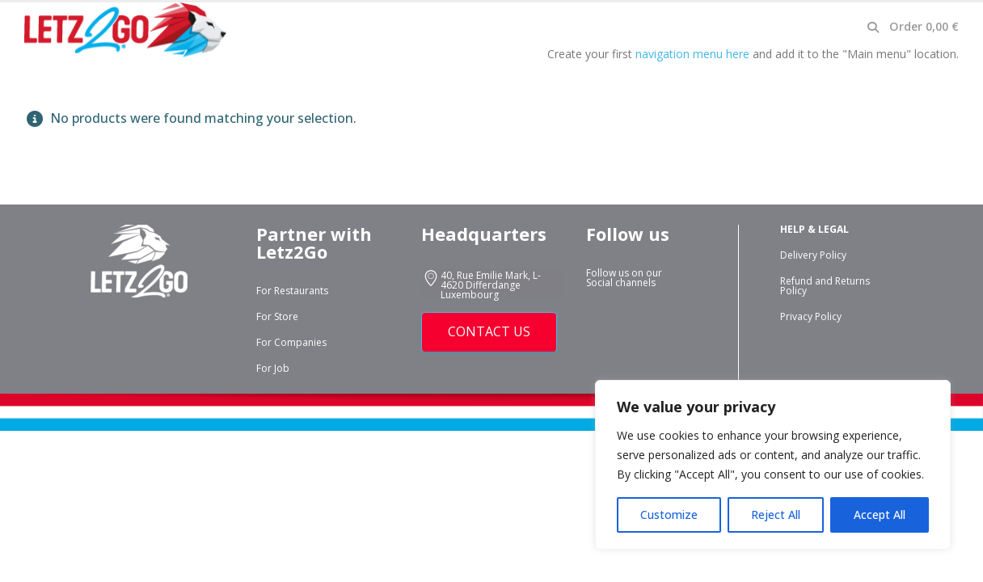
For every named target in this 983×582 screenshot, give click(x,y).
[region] (773, 465)
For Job (272, 368)
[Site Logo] (125, 29)
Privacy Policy (811, 316)
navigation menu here (692, 53)
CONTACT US (489, 331)
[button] (873, 27)
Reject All (775, 514)
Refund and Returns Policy (825, 285)
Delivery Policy (813, 255)
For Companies (291, 342)
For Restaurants (292, 290)
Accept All (879, 514)
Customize (669, 514)
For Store (277, 316)
